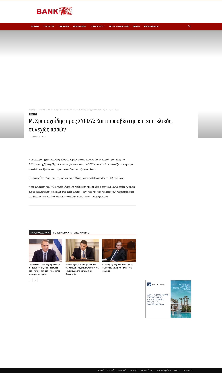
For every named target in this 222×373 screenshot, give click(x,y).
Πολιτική (64, 26)
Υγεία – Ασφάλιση (119, 26)
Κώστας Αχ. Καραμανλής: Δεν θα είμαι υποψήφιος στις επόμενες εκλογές (117, 268)
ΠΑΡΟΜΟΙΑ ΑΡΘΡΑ (40, 233)
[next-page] (35, 280)
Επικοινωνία (151, 26)
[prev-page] (31, 280)
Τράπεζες (48, 26)
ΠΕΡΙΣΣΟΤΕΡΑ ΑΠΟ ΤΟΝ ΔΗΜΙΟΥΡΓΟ (71, 233)
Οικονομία (79, 26)
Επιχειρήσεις (97, 26)
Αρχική (35, 26)
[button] (189, 26)
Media (136, 26)
